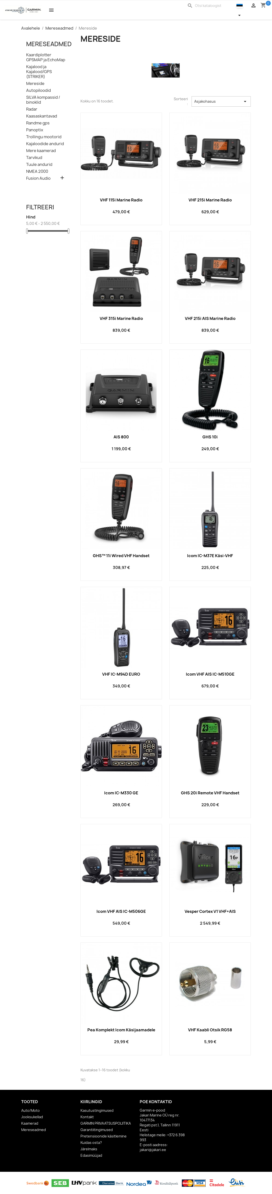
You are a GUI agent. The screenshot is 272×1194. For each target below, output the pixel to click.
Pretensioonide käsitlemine (103, 1136)
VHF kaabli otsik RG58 (210, 1030)
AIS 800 (121, 437)
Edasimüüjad (91, 1155)
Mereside (35, 83)
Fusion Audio (38, 178)
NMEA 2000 (37, 171)
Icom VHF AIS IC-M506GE (121, 911)
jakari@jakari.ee (153, 1149)
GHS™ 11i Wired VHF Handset (121, 555)
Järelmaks (88, 1149)
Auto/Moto (30, 1110)
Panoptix (34, 130)
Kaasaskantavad (41, 116)
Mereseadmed (49, 44)
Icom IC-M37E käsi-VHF (210, 555)
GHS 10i (210, 437)
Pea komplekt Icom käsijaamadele (121, 1030)
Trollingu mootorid (43, 136)
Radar (31, 109)
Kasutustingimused (97, 1110)
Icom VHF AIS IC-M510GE (210, 674)
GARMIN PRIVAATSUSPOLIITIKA (105, 1123)
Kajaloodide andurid (45, 143)
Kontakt (87, 1117)
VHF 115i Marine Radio (121, 200)
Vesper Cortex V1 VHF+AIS (210, 911)
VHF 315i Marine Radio (121, 318)
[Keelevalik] (242, 10)
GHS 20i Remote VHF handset (210, 793)
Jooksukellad (32, 1117)
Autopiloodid (38, 90)
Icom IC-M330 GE (121, 793)
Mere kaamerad (41, 150)
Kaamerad (29, 1123)
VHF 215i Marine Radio (210, 200)
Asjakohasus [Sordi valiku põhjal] (221, 101)
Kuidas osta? (91, 1142)
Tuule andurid (39, 164)
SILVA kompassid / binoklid (43, 100)
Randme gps (38, 123)
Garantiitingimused (96, 1129)
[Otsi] (210, 6)
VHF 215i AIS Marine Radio (210, 318)
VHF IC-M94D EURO (121, 674)
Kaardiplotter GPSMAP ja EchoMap (45, 57)
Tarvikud (34, 157)
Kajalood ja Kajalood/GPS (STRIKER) (39, 71)
